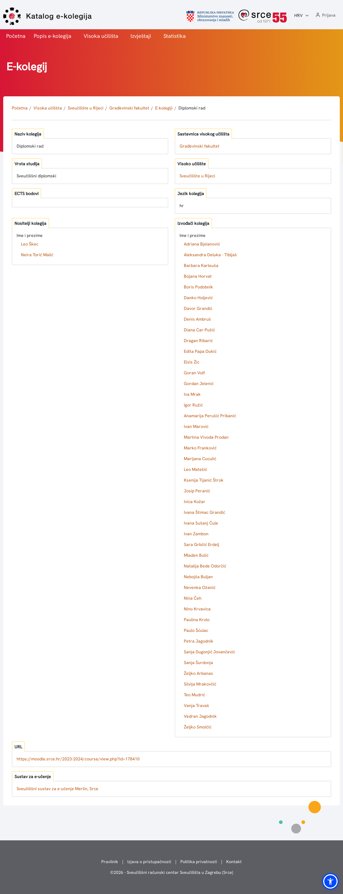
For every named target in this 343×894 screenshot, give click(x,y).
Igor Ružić (193, 405)
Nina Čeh (193, 598)
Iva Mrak (192, 394)
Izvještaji (141, 35)
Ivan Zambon (196, 534)
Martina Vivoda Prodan (206, 437)
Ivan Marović (196, 426)
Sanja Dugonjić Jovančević (209, 652)
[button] (325, 15)
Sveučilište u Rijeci (85, 108)
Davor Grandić (198, 308)
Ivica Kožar (194, 501)
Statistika (174, 35)
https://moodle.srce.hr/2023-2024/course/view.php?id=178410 (78, 759)
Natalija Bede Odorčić (205, 566)
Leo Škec (29, 244)
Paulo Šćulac (196, 630)
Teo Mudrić (194, 695)
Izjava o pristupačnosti (149, 861)
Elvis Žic (191, 362)
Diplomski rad (191, 108)
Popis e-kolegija (52, 35)
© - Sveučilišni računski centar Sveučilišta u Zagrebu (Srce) (171, 872)
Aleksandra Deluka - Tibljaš (210, 255)
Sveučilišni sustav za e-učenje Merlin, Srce (57, 789)
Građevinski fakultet (129, 108)
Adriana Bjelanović (202, 244)
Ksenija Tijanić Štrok (203, 480)
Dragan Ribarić (198, 340)
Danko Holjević (198, 298)
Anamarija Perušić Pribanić (210, 416)
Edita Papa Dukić (200, 351)
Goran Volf (194, 373)
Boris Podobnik (198, 287)
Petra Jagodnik (198, 641)
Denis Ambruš (197, 319)
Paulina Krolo (197, 619)
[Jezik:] (301, 15)
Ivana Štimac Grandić (204, 512)
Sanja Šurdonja (198, 662)
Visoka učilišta (101, 35)
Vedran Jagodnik (200, 716)
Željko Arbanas (198, 673)
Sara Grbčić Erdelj (201, 544)
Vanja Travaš (196, 705)
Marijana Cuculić (200, 458)
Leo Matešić (195, 469)
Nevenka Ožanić (199, 587)
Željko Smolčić (197, 727)
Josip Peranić (197, 491)
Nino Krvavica (197, 609)
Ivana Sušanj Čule (201, 523)
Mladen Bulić (196, 555)
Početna (15, 35)
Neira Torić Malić (37, 255)
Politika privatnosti (198, 861)
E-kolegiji (164, 108)
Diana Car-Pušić (199, 330)
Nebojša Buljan (198, 577)
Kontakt (234, 861)
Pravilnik (109, 861)
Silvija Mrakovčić (200, 684)
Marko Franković (200, 448)
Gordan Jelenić (199, 383)
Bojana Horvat (198, 276)
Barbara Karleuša (201, 265)
